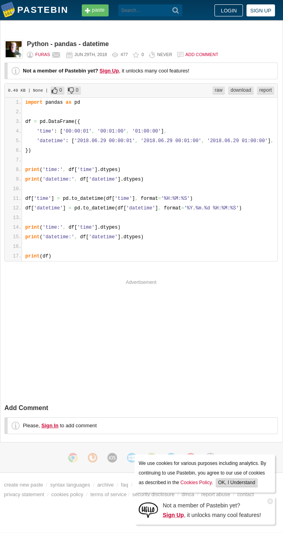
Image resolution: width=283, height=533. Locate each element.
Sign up (260, 11)
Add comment (202, 54)
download (240, 90)
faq (124, 485)
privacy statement (24, 494)
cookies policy (67, 494)
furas (42, 54)
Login (229, 11)
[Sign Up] (148, 509)
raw (218, 90)
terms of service (109, 494)
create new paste (23, 485)
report (265, 90)
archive (105, 485)
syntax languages (70, 485)
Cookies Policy (196, 482)
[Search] (175, 10)
